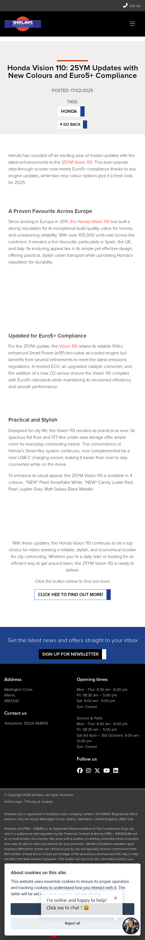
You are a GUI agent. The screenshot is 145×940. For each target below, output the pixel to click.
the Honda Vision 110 (89, 221)
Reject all (72, 923)
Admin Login (13, 801)
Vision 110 (68, 346)
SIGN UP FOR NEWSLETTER (70, 654)
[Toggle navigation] (132, 24)
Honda (69, 111)
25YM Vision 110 (77, 162)
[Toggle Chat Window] (131, 925)
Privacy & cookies (39, 801)
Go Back (70, 124)
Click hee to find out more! (70, 594)
